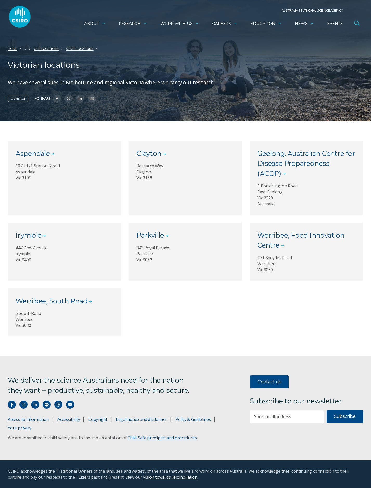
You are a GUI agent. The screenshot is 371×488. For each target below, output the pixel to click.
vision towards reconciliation (170, 477)
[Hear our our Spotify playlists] (47, 405)
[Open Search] (356, 24)
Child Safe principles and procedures (162, 438)
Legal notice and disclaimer (141, 419)
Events (335, 24)
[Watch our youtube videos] (70, 405)
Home (12, 48)
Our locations (46, 48)
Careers (224, 24)
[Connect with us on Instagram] (23, 405)
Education (266, 24)
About (95, 24)
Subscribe (345, 416)
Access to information (28, 419)
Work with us (179, 24)
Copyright (97, 419)
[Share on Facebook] (57, 98)
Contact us (269, 382)
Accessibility (68, 419)
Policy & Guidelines (193, 419)
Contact (18, 98)
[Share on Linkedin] (80, 98)
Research (133, 24)
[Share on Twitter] (68, 98)
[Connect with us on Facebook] (12, 405)
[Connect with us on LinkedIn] (35, 405)
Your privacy (19, 428)
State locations (80, 48)
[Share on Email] (92, 98)
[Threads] (58, 405)
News (304, 24)
